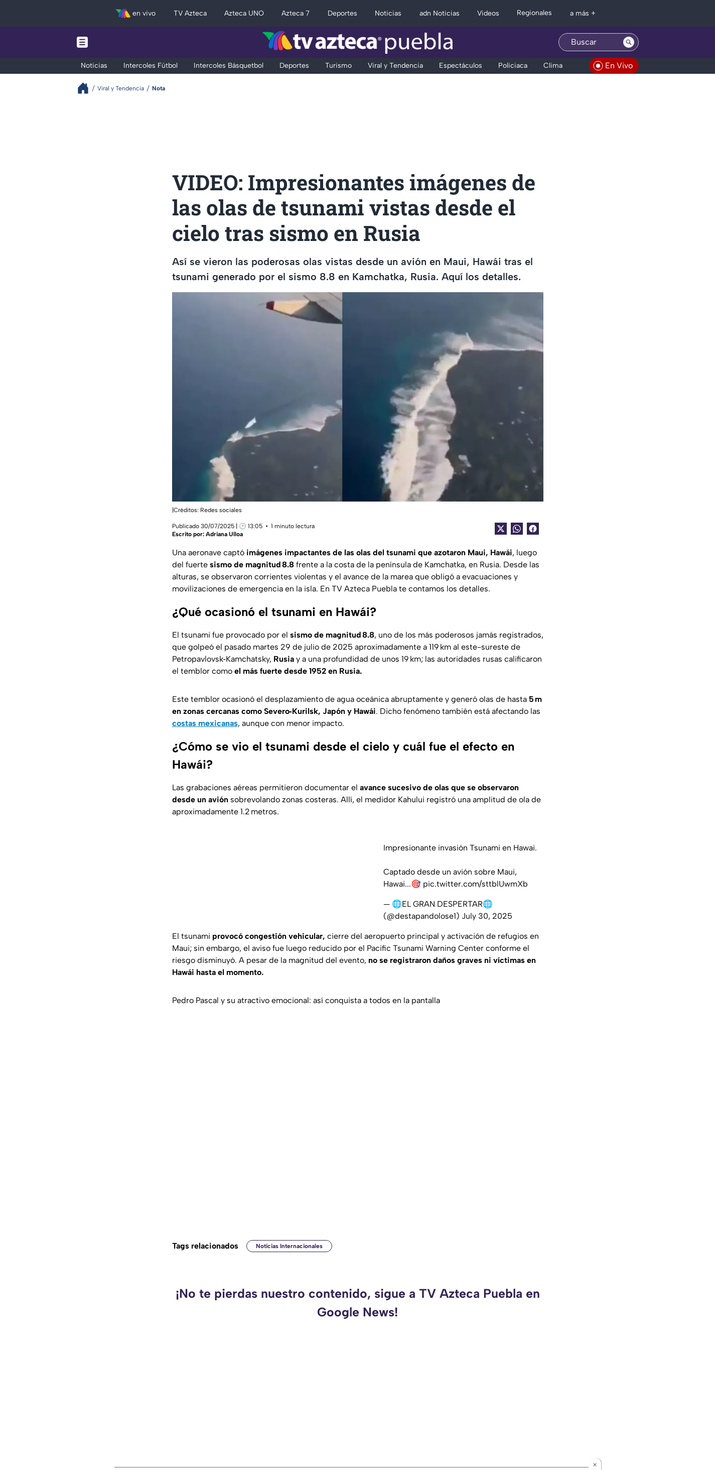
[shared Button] (517, 529)
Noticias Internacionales (289, 1246)
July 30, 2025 (487, 916)
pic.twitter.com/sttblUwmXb (475, 884)
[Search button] (628, 42)
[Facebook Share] (533, 529)
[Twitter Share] (501, 529)
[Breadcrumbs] (87, 88)
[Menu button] (117, 42)
